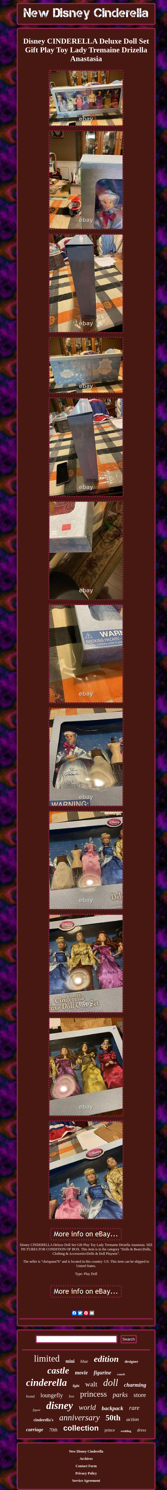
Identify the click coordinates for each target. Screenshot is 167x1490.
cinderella (46, 1382)
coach (121, 1374)
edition (106, 1359)
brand (30, 1396)
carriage (34, 1429)
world (87, 1407)
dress (141, 1430)
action (132, 1419)
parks (120, 1394)
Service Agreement (86, 1481)
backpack (112, 1408)
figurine (102, 1373)
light (76, 1386)
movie (81, 1373)
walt (91, 1384)
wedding (126, 1431)
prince (110, 1430)
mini (70, 1361)
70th (53, 1429)
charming (135, 1385)
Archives (86, 1459)
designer (131, 1361)
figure (36, 1410)
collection (81, 1428)
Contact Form (86, 1466)
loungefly (51, 1395)
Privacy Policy (86, 1473)
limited (47, 1358)
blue (84, 1361)
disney (59, 1405)
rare (134, 1407)
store (140, 1394)
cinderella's (43, 1420)
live (71, 1396)
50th (113, 1417)
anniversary (79, 1417)
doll (110, 1382)
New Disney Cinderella (86, 1451)
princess (93, 1393)
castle (58, 1370)
